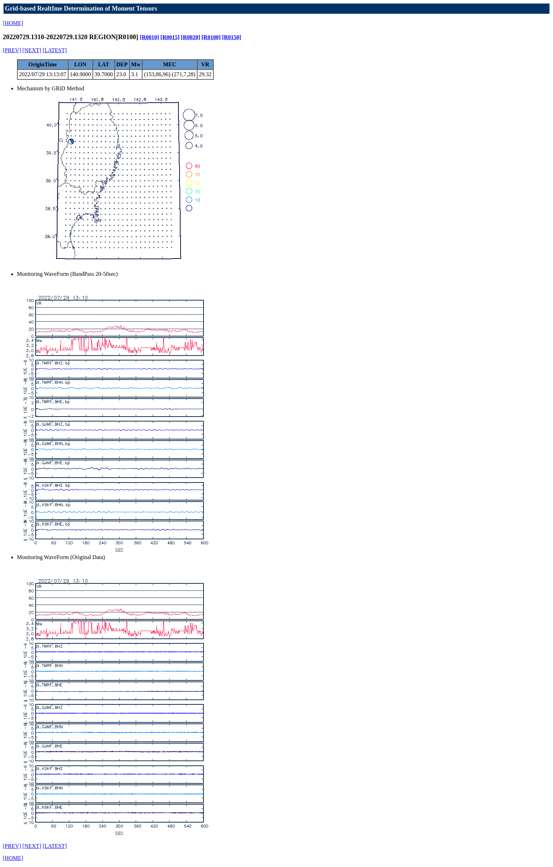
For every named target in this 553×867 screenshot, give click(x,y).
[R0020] (190, 37)
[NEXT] (32, 50)
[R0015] (170, 37)
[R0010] (149, 37)
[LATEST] (55, 50)
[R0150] (231, 37)
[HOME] (13, 23)
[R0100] (210, 37)
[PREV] (12, 50)
